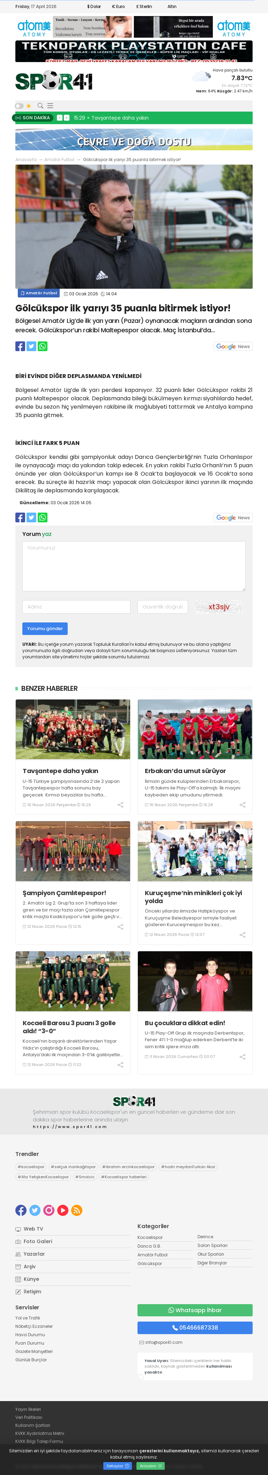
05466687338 (195, 1328)
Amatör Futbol (59, 159)
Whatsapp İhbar (195, 1310)
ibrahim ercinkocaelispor (128, 1167)
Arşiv (25, 1266)
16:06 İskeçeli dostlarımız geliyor (114, 117)
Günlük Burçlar (31, 1360)
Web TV (29, 1228)
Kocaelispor (150, 1237)
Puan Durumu (29, 1343)
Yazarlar (30, 1253)
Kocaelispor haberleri (124, 1177)
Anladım (151, 1466)
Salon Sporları (213, 1245)
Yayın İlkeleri (28, 1409)
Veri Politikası (28, 1417)
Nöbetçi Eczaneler (34, 1326)
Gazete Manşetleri (34, 1351)
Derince (205, 1237)
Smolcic (85, 1177)
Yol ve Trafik (27, 1318)
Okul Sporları (211, 1254)
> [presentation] (67, 117)
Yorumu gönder (45, 628)
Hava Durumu (30, 1335)
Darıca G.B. (149, 1246)
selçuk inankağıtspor (73, 1167)
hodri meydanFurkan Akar (188, 1167)
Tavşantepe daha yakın (60, 771)
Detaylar (118, 1466)
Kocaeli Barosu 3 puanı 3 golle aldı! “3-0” (69, 1027)
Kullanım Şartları (32, 1425)
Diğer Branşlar (212, 1263)
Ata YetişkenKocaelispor (43, 1177)
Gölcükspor (149, 1263)
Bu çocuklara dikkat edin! (185, 1023)
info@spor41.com (164, 1342)
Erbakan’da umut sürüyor (185, 771)
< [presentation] (60, 117)
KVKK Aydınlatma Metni (39, 1433)
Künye (27, 1279)
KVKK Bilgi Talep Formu (39, 1441)
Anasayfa (26, 159)
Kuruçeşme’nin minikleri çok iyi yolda (193, 897)
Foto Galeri (33, 1241)
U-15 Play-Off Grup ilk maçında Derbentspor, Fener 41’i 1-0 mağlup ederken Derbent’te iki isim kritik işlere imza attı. (195, 1040)
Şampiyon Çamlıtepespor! (64, 893)
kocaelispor (31, 1167)
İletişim (28, 1291)
